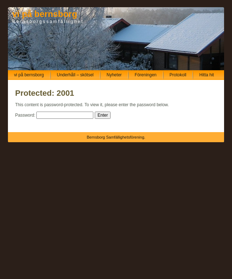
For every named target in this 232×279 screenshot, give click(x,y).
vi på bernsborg (44, 14)
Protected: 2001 (44, 93)
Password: (54, 115)
